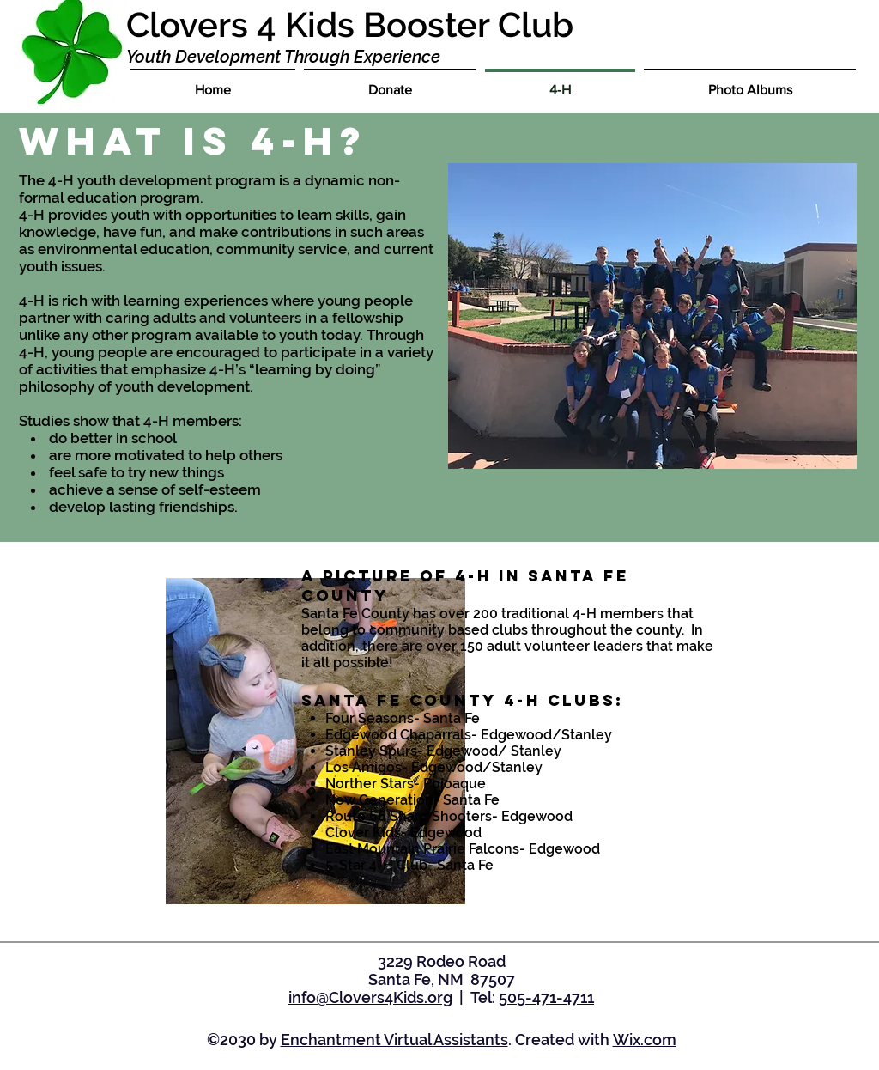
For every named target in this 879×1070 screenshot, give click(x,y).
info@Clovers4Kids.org (370, 997)
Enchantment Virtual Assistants (394, 1039)
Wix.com (644, 1039)
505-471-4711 (546, 997)
